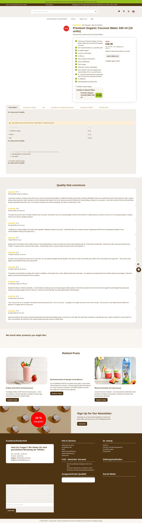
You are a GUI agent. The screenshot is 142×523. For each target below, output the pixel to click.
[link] (128, 11)
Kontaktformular (67, 447)
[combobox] (64, 11)
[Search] (96, 11)
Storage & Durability (86, 107)
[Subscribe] (11, 510)
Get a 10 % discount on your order (16, 4)
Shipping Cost (119, 46)
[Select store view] (133, 11)
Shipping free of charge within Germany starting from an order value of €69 (94, 4)
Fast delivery (49, 4)
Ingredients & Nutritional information (62, 107)
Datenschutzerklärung (69, 451)
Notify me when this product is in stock (117, 51)
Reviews (103, 107)
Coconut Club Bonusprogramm (113, 447)
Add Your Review (96, 25)
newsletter (57, 1)
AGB (63, 449)
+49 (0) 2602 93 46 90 (21, 458)
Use (43, 107)
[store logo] (13, 13)
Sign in (40, 123)
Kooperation (107, 451)
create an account (49, 123)
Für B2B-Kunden (108, 449)
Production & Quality (29, 107)
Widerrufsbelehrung (68, 453)
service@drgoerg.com (20, 460)
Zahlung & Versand (68, 445)
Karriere (105, 445)
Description (13, 107)
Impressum (65, 455)
